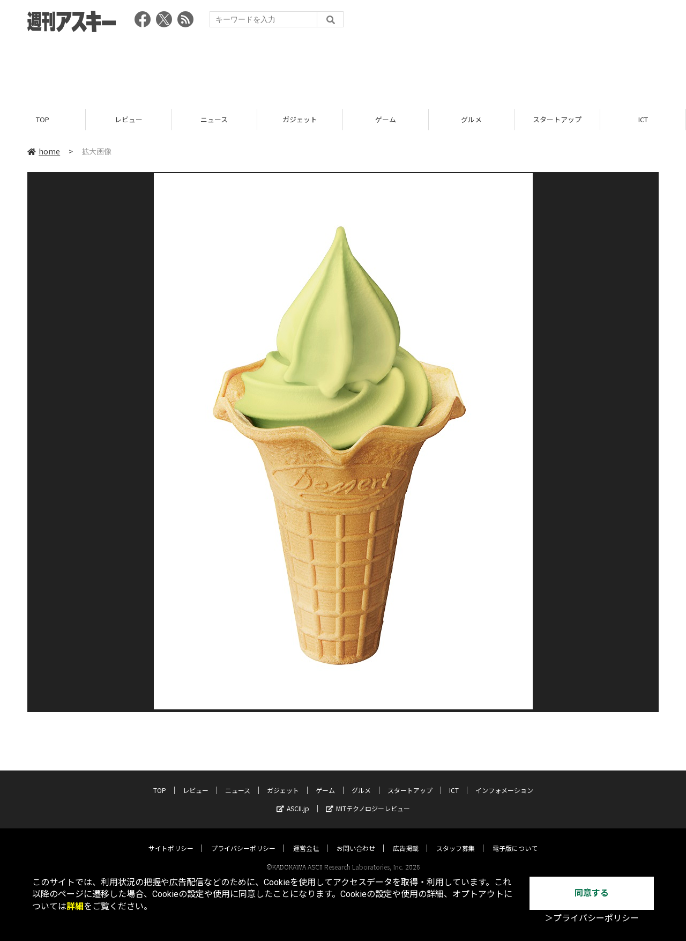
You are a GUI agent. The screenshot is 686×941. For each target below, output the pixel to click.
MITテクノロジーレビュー (368, 798)
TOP (42, 119)
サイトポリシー (170, 837)
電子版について (515, 837)
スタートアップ (557, 119)
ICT (643, 119)
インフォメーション (504, 779)
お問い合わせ (356, 837)
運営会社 (306, 837)
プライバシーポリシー (243, 837)
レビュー (129, 119)
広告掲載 (406, 837)
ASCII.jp (293, 798)
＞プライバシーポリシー (592, 918)
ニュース (214, 119)
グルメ (471, 119)
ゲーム (385, 119)
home (43, 151)
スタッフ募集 (455, 837)
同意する (592, 893)
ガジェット (299, 119)
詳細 (75, 906)
